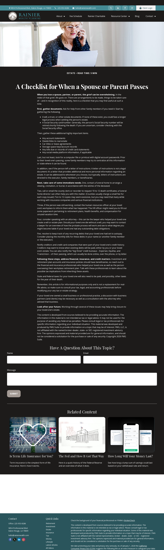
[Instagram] (132, 2)
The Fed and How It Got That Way (81, 451)
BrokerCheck (129, 515)
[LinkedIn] (118, 2)
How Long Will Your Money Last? (130, 451)
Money (49, 533)
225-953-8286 (61, 2)
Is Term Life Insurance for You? (31, 451)
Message (11, 364)
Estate (48, 524)
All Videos (50, 542)
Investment (50, 521)
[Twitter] (111, 2)
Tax (47, 530)
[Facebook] (125, 2)
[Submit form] (14, 388)
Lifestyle (49, 536)
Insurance (50, 527)
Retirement (50, 518)
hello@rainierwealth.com (84, 2)
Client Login (145, 2)
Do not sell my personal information (86, 546)
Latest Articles (52, 539)
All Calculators (52, 545)
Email (85, 347)
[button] (60, 10)
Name (10, 347)
